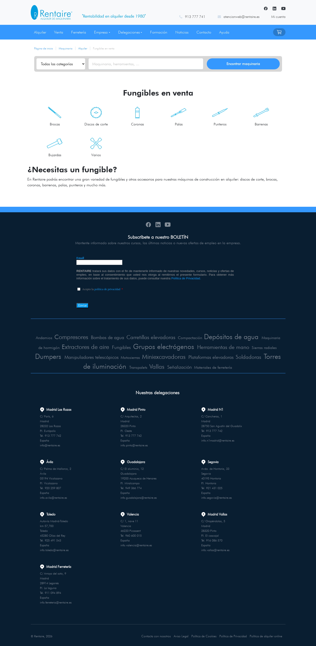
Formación (158, 32)
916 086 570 (214, 539)
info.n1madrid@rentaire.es (217, 439)
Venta (58, 32)
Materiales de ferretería (241, 366)
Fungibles (142, 347)
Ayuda (224, 32)
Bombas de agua (115, 338)
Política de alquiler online (266, 634)
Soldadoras (71, 365)
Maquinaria (66, 48)
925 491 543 (53, 539)
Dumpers (80, 355)
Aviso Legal (181, 634)
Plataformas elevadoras (250, 357)
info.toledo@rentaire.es (54, 549)
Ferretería (78, 32)
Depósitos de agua (244, 337)
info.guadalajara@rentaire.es (138, 496)
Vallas (185, 365)
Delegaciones (129, 32)
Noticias (181, 32)
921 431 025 (214, 487)
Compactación (201, 338)
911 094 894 (53, 591)
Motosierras (166, 357)
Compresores (76, 337)
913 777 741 (195, 17)
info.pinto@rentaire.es (134, 444)
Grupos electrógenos (187, 346)
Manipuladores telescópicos (126, 357)
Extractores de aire (104, 347)
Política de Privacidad (232, 634)
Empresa (101, 32)
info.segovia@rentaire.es (216, 496)
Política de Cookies (203, 634)
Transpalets (167, 366)
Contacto (203, 32)
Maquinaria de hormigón (56, 348)
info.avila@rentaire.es (53, 496)
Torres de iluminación (122, 365)
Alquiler (40, 32)
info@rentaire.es (50, 444)
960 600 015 (133, 534)
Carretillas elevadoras (161, 337)
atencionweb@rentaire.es (242, 17)
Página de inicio (43, 48)
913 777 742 (53, 434)
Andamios (49, 338)
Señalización (208, 366)
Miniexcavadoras (200, 356)
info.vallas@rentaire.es (215, 549)
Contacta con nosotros (156, 634)
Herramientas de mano (252, 347)
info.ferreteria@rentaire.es (56, 601)
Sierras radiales (53, 357)
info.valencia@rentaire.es (136, 544)
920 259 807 (53, 487)
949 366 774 (133, 487)
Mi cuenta (278, 17)
